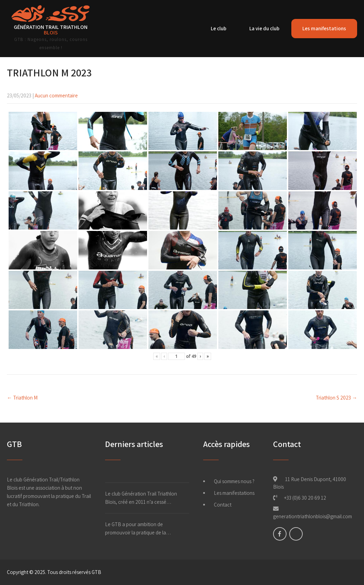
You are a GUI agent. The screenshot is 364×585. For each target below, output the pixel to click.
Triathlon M (22, 397)
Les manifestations (324, 28)
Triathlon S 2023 (336, 397)
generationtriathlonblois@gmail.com (312, 516)
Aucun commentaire (56, 95)
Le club (218, 28)
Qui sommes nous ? (234, 481)
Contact (222, 504)
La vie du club (264, 28)
